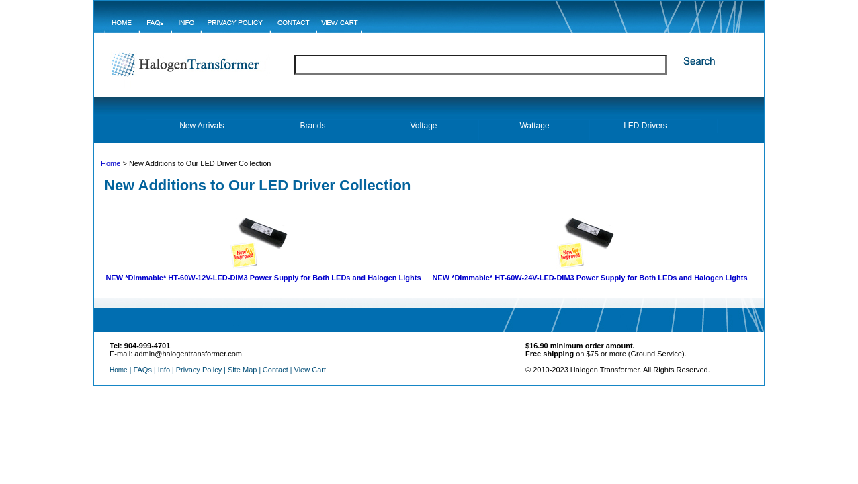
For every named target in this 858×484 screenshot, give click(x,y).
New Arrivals (201, 125)
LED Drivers (645, 125)
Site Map (242, 370)
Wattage (534, 125)
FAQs (142, 370)
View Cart (310, 370)
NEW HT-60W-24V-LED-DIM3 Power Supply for (589, 278)
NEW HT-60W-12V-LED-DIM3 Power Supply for (263, 278)
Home (110, 163)
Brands (312, 125)
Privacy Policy (199, 370)
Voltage (423, 125)
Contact (275, 370)
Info (164, 370)
